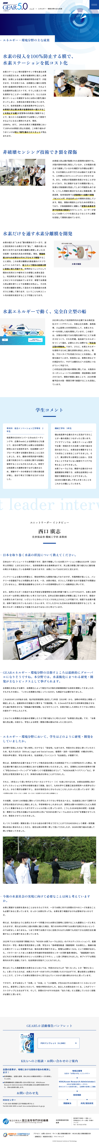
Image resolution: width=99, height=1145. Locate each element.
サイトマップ (59, 1136)
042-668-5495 (11, 1106)
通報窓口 (38, 1136)
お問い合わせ (46, 1133)
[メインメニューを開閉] (94, 4)
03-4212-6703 (82, 1124)
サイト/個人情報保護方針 (61, 1133)
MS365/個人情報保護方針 (81, 1133)
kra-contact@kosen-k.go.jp (34, 1106)
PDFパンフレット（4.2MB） (54, 1043)
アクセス (36, 1133)
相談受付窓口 (48, 1136)
